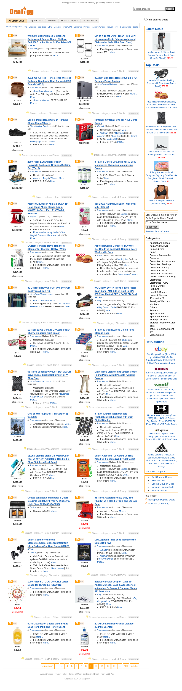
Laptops (32, 27)
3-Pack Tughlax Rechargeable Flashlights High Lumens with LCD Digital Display (114, 416)
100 (126, 666)
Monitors (57, 27)
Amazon (101, 136)
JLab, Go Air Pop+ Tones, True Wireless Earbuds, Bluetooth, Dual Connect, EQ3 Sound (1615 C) (49, 81)
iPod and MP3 (157, 298)
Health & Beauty (158, 292)
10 (10, 77)
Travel (110, 27)
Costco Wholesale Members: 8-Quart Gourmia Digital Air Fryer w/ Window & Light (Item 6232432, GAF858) (49, 500)
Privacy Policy (61, 674)
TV (151, 332)
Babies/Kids (125, 27)
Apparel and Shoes (160, 243)
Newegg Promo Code (162, 487)
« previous (47, 666)
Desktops (42, 27)
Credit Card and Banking (162, 276)
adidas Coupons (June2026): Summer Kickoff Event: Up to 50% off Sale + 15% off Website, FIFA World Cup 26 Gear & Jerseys (161, 460)
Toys (116, 27)
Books (135, 27)
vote (15, 35)
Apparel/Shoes (98, 27)
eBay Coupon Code (106, 307)
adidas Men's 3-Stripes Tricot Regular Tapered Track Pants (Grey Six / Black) (161, 55)
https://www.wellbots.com (107, 84)
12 (108, 666)
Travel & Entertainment (162, 329)
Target (134, 136)
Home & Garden (158, 295)
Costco (33, 507)
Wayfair (33, 216)
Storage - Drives (158, 319)
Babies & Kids (157, 249)
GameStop (112, 139)
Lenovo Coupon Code (162, 483)
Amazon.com (102, 45)
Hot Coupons (155, 342)
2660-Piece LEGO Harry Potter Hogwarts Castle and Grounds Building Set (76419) (49, 165)
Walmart (33, 49)
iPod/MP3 (67, 27)
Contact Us (87, 674)
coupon (124, 214)
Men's (36, 300)
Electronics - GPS (159, 282)
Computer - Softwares (161, 273)
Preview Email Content (157, 231)
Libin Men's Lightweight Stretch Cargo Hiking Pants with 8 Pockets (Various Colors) (116, 374)
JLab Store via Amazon (44, 91)
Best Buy (116, 136)
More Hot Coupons (155, 471)
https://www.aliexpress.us (40, 381)
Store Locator (57, 568)
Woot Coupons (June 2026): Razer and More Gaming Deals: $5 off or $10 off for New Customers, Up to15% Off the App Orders (161, 395)
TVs (25, 27)
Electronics (155, 279)
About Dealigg (46, 674)
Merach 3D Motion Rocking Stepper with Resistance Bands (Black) (161, 83)
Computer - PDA (158, 270)
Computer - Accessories (162, 261)
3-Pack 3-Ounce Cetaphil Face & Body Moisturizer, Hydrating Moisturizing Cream (115, 165)
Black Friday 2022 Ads (104, 674)
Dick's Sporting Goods (39, 126)
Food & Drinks (157, 285)
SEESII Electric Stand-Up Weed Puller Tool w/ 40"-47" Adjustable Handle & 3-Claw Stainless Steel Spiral (49, 458)
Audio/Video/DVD (159, 246)
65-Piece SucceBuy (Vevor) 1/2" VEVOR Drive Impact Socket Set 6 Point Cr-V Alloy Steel (161, 129)
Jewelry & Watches (160, 301)
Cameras (78, 27)
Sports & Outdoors (159, 316)
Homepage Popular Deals (161, 499)
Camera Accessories (160, 255)
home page (35, 141)
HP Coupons (158, 480)
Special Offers (157, 313)
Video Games (157, 335)
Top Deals (153, 65)
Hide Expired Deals (156, 19)
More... (56, 55)
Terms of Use (75, 674)
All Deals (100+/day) (158, 503)
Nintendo (119, 133)
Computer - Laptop (159, 267)
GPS (50, 27)
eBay (99, 300)
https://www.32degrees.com (41, 294)
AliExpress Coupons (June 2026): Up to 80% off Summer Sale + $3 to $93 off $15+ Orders (161, 436)
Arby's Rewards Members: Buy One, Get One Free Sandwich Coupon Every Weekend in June (161, 105)
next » (134, 666)
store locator (124, 274)
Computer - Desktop (160, 264)
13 (114, 666)
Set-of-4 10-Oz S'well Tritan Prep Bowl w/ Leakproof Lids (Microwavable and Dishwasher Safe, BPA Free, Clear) (115, 39)
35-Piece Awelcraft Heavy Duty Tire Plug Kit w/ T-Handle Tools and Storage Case (116, 500)
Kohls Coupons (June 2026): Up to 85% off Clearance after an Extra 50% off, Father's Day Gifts (161, 375)
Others (153, 307)
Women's (45, 300)
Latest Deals (154, 29)
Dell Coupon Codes (161, 477)
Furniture (154, 289)
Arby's (99, 255)
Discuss (33, 71)
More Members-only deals (45, 232)
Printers (87, 27)
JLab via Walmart (41, 100)
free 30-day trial (105, 559)
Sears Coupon (159, 490)
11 (102, 666)
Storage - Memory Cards (162, 322)
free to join (122, 259)
